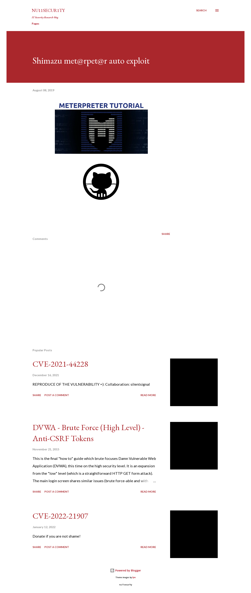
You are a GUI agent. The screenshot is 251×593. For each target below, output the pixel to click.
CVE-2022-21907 (60, 515)
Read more (148, 395)
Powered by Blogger (125, 570)
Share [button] (166, 233)
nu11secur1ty (48, 10)
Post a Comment (56, 395)
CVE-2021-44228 (60, 364)
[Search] (201, 10)
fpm (134, 577)
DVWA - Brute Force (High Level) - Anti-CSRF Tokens (88, 432)
